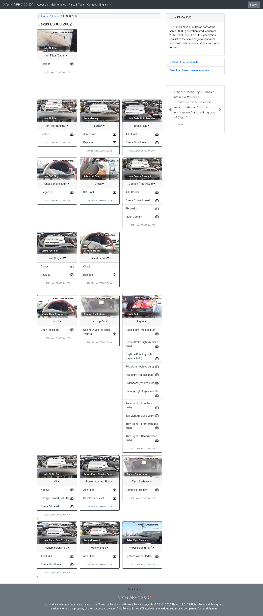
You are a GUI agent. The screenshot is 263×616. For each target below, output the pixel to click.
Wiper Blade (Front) (140, 547)
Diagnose (46, 192)
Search (254, 4)
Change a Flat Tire (136, 489)
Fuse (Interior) (98, 258)
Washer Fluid (98, 547)
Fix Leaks (131, 208)
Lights (140, 321)
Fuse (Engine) (56, 258)
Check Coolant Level (138, 200)
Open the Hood (50, 329)
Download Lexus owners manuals (189, 70)
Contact (92, 4)
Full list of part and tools (183, 62)
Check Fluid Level (136, 142)
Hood (55, 321)
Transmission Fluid (55, 547)
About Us (42, 4)
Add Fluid (131, 134)
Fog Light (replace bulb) (140, 366)
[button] (170, 109)
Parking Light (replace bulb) (142, 391)
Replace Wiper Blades (139, 556)
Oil (55, 481)
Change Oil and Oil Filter (55, 498)
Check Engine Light (55, 183)
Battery (98, 125)
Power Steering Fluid (98, 481)
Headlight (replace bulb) (140, 374)
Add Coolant (133, 192)
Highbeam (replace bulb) (140, 383)
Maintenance (58, 4)
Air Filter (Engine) (55, 125)
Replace (45, 64)
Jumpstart (89, 134)
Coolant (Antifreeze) (141, 183)
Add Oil (45, 489)
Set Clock (88, 192)
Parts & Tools (77, 4)
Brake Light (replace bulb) (141, 329)
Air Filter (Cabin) (55, 55)
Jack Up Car (98, 321)
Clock (98, 183)
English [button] (104, 4)
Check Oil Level (50, 506)
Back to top (134, 589)
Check (44, 266)
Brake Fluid (140, 125)
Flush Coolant (134, 216)
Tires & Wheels (141, 481)
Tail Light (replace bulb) (140, 415)
